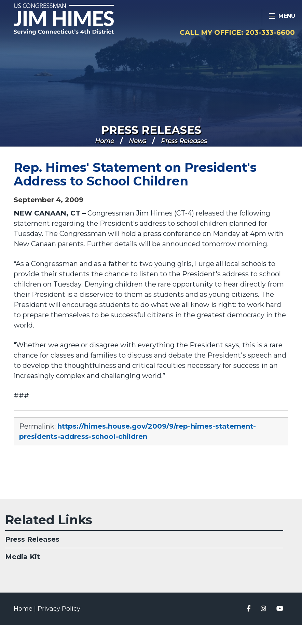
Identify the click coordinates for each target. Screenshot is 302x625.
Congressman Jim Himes (77, 19)
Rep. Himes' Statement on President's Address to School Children (135, 174)
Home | (26, 608)
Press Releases (151, 130)
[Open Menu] (282, 17)
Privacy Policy (59, 608)
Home (104, 141)
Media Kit (22, 557)
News (137, 141)
